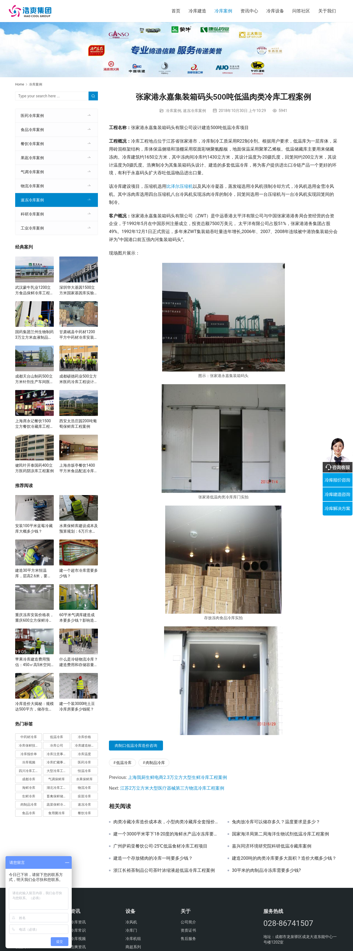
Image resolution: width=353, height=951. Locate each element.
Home (19, 84)
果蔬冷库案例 (32, 158)
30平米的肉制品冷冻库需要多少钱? (266, 870)
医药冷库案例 (32, 115)
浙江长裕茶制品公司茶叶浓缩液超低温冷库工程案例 (164, 870)
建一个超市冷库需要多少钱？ (78, 573)
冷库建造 (197, 11)
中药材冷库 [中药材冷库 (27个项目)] (28, 737)
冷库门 (131, 930)
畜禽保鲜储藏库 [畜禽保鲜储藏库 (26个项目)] (58, 796)
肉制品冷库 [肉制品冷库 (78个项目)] (28, 804)
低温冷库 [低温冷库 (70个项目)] (56, 737)
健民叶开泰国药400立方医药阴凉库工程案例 (34, 468)
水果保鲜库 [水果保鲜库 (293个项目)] (84, 779)
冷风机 (131, 922)
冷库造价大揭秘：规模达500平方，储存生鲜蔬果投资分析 (34, 706)
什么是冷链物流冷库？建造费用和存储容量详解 (78, 662)
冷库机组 (133, 938)
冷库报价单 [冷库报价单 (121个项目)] (28, 754)
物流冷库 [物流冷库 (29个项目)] (84, 788)
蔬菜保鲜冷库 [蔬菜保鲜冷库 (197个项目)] (56, 804)
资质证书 (188, 930)
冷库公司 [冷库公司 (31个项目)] (56, 745)
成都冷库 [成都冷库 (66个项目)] (28, 779)
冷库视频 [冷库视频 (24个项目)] (28, 762)
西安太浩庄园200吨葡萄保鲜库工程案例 (78, 424)
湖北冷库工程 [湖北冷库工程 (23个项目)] (56, 788)
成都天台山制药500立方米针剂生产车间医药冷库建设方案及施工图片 (34, 379)
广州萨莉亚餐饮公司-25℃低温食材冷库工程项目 (160, 846)
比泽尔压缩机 (179, 186)
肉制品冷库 (155, 762)
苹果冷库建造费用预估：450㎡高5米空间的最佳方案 (33, 662)
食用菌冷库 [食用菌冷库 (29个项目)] (56, 813)
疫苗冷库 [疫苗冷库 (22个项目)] (84, 796)
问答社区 (301, 11)
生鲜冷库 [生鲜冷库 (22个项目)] (28, 796)
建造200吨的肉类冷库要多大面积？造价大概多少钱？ (284, 858)
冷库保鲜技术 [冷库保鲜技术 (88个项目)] (29, 745)
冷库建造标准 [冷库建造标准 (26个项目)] (85, 745)
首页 (176, 11)
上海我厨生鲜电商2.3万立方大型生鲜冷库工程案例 (177, 777)
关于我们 (327, 11)
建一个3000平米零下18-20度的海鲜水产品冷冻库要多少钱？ (166, 834)
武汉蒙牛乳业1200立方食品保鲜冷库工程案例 (34, 290)
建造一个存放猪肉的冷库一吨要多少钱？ (153, 858)
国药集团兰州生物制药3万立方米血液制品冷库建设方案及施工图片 (34, 335)
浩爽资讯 (78, 947)
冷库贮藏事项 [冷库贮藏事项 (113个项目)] (56, 762)
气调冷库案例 (32, 172)
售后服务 (188, 938)
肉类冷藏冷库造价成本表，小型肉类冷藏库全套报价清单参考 (166, 821)
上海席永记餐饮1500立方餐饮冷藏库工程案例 (34, 424)
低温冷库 (124, 762)
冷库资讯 (78, 922)
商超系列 (133, 947)
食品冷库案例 (32, 129)
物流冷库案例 (32, 186)
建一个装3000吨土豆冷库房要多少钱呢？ (77, 706)
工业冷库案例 (32, 228)
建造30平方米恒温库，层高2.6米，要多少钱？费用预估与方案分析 (34, 573)
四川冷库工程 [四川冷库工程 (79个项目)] (29, 771)
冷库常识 (78, 930)
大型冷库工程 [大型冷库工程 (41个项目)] (56, 771)
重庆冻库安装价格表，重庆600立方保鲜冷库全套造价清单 (34, 618)
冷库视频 (78, 938)
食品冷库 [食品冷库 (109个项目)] (28, 813)
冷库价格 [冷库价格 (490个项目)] (84, 737)
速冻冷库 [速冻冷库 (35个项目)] (84, 804)
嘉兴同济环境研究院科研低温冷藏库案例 (271, 846)
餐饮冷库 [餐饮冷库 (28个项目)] (84, 813)
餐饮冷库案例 (32, 143)
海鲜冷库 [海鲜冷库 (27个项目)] (28, 788)
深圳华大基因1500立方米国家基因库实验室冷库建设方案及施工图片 (78, 290)
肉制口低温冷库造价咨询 (136, 745)
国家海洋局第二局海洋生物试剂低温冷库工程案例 (280, 834)
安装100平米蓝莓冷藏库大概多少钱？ (34, 528)
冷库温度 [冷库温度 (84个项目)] (84, 754)
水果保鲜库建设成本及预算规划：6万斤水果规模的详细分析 (78, 528)
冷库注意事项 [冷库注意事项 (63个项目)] (56, 754)
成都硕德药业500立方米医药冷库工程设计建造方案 (78, 379)
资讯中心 (249, 11)
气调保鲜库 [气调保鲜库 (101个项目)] (56, 779)
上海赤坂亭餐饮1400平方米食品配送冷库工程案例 (78, 468)
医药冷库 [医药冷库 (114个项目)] (84, 762)
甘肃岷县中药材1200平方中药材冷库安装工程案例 (78, 335)
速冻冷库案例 (194, 110)
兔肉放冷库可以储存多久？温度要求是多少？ (276, 821)
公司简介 (188, 922)
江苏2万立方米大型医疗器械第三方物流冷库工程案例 (172, 788)
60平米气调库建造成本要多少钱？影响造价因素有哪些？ (78, 618)
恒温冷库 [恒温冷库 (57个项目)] (84, 771)
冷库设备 (275, 11)
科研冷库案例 (32, 214)
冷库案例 (223, 11)
